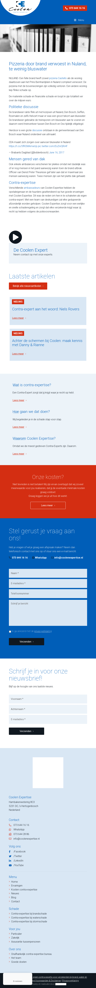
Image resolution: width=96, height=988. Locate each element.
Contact (15, 901)
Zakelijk (15, 937)
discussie (37, 130)
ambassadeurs (32, 187)
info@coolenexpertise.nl (67, 557)
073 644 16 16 (75, 8)
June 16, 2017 (56, 152)
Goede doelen (19, 961)
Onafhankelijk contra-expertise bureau (31, 954)
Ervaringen (16, 885)
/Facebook (19, 851)
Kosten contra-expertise (24, 889)
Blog (13, 897)
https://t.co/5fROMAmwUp (23, 146)
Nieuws (18, 301)
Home (14, 881)
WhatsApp (39, 557)
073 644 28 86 (21, 834)
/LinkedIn (18, 860)
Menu (79, 20)
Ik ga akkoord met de (32, 631)
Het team (16, 957)
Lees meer (18, 318)
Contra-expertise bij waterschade (29, 917)
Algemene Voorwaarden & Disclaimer (43, 980)
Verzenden (25, 641)
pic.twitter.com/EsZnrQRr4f (52, 146)
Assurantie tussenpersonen (25, 941)
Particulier (16, 933)
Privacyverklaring (70, 980)
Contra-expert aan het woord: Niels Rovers (45, 309)
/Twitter (17, 856)
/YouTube (18, 865)
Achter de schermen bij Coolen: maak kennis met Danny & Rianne (47, 343)
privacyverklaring (43, 631)
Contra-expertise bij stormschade (29, 921)
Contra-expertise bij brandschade (29, 913)
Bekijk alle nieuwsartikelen (27, 285)
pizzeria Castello (58, 78)
